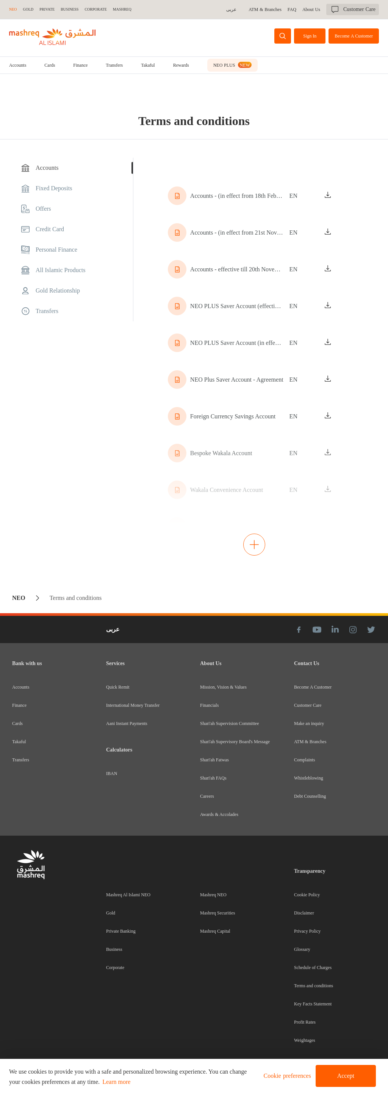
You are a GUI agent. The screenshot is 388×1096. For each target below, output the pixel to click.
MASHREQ (122, 9)
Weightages (304, 1040)
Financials (209, 705)
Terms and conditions (313, 985)
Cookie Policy (307, 894)
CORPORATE (95, 9)
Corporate (115, 967)
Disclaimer (304, 913)
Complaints (304, 760)
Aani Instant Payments (126, 723)
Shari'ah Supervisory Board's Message (235, 741)
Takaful (148, 65)
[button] (286, 1076)
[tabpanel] (254, 361)
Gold (110, 913)
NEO (13, 9)
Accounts (17, 65)
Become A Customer (313, 687)
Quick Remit (118, 687)
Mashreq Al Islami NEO (128, 894)
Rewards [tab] (181, 65)
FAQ (292, 9)
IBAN (111, 773)
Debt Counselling (310, 796)
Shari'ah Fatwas (214, 760)
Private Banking (121, 931)
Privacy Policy (307, 931)
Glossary (302, 949)
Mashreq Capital (215, 931)
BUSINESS (69, 9)
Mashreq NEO (213, 894)
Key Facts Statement (313, 1004)
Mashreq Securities (217, 913)
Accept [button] (345, 1076)
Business (114, 949)
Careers (207, 796)
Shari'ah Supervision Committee (229, 723)
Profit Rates (305, 1022)
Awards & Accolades (219, 814)
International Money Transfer (133, 705)
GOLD (28, 9)
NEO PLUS (232, 65)
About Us (311, 9)
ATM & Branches (266, 9)
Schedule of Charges (313, 967)
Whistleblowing (308, 778)
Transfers (114, 65)
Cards (49, 65)
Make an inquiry (309, 723)
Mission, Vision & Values (223, 687)
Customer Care (307, 705)
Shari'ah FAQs (213, 778)
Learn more (116, 1082)
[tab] (17, 65)
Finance (80, 65)
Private (47, 9)
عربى (232, 9)
